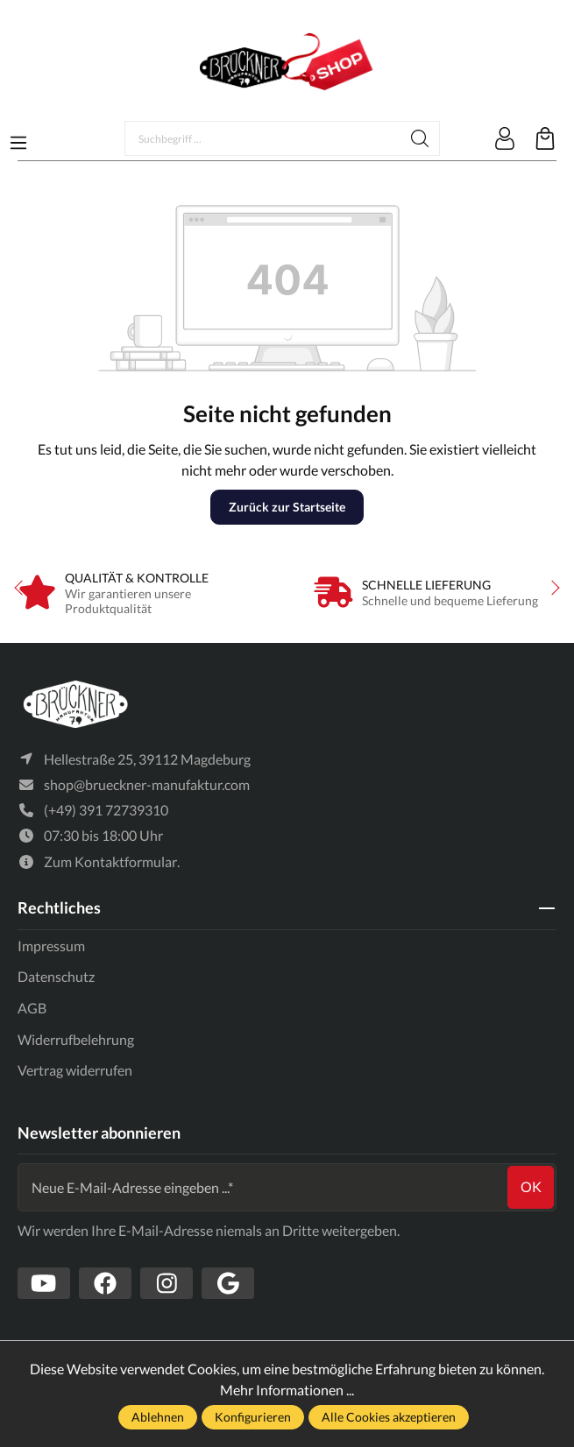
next (552, 588)
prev (22, 588)
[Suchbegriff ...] (262, 138)
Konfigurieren (253, 1416)
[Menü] (18, 137)
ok (531, 1186)
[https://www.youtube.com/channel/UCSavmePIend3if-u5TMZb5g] (44, 1283)
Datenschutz (56, 976)
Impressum (51, 945)
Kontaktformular (125, 861)
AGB (32, 1007)
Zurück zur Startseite (287, 506)
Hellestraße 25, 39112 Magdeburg (147, 759)
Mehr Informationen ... (287, 1389)
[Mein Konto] (504, 138)
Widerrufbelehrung (76, 1039)
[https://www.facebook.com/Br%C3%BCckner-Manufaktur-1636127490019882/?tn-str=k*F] (105, 1283)
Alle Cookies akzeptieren (389, 1416)
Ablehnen (157, 1416)
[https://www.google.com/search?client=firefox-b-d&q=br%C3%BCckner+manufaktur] (228, 1283)
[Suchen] (420, 138)
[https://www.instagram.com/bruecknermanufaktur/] (166, 1283)
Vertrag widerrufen (75, 1070)
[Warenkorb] (545, 138)
